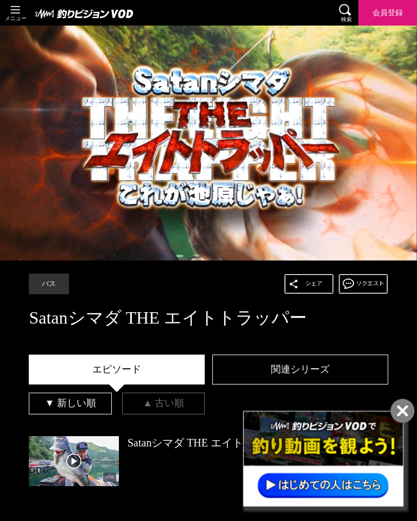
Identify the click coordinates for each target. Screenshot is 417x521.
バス (49, 284)
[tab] (116, 369)
